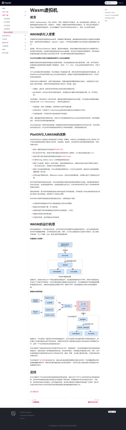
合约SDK (43, 360)
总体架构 (7, 19)
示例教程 (5, 46)
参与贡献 (5, 53)
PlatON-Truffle (66, 156)
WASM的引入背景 (110, 12)
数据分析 (5, 43)
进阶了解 (5, 15)
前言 (106, 10)
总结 (106, 21)
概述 (3, 8)
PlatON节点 (6, 36)
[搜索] (111, 3)
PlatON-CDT (58, 149)
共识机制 (7, 25)
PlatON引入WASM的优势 (112, 15)
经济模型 (7, 22)
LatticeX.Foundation (27, 415)
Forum (22, 418)
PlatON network (25, 412)
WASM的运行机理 (110, 18)
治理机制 (7, 29)
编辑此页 (34, 392)
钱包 (3, 49)
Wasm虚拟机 (8, 32)
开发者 (4, 39)
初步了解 (5, 12)
